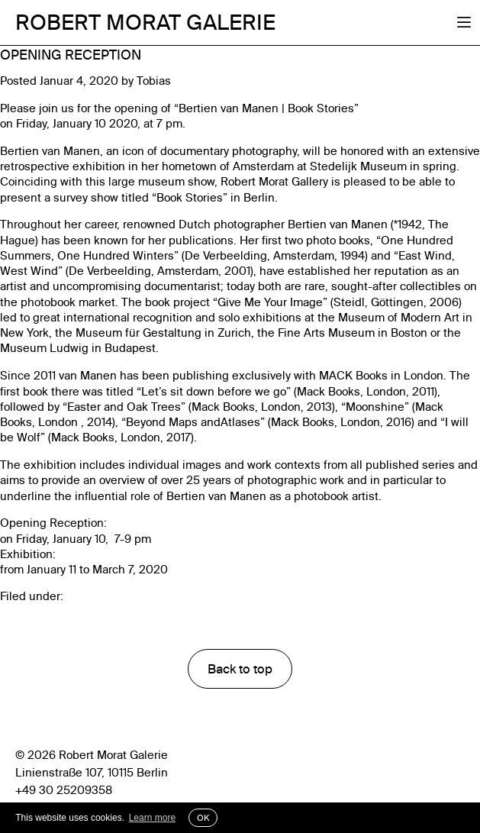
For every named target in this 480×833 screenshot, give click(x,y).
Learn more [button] (152, 817)
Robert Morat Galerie (145, 22)
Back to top (240, 668)
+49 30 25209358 (63, 790)
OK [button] (203, 817)
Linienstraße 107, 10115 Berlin (91, 773)
